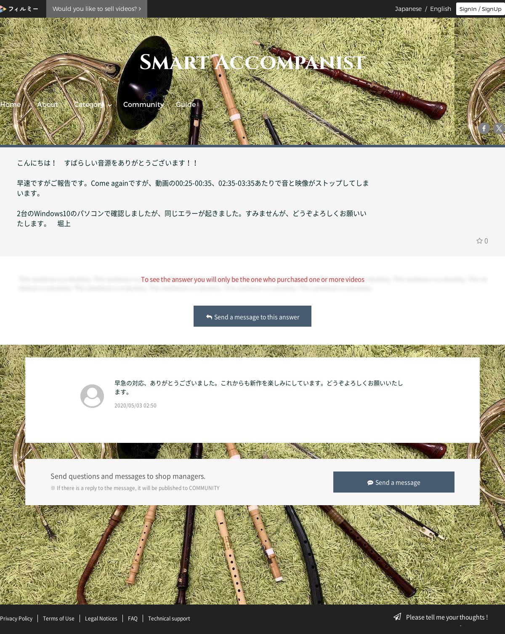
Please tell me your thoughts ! (443, 617)
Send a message (393, 482)
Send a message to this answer (252, 316)
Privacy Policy (16, 618)
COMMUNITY (204, 488)
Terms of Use (58, 618)
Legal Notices (101, 618)
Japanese (408, 9)
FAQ (133, 618)
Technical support (169, 618)
